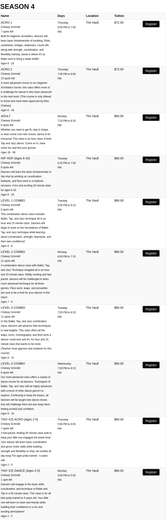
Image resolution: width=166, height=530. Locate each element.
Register (151, 24)
